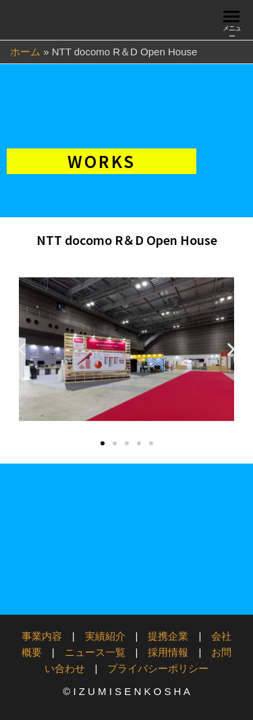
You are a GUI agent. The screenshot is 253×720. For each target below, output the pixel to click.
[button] (21, 349)
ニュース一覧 (95, 652)
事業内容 (42, 636)
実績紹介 (105, 636)
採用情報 (168, 652)
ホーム (25, 51)
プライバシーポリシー (157, 668)
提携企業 (168, 636)
